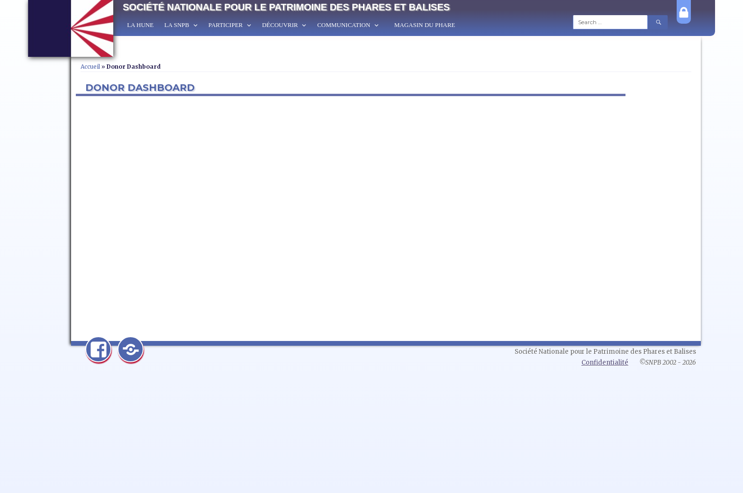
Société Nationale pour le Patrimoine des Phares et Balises (286, 7)
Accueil (90, 66)
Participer (225, 24)
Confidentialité (604, 363)
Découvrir (280, 24)
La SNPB (176, 24)
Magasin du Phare (424, 24)
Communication (343, 24)
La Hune (140, 24)
